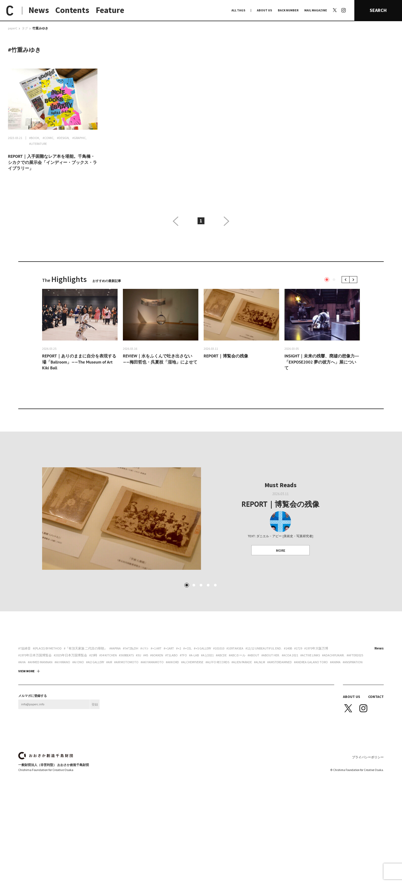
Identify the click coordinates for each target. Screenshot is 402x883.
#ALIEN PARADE (241, 718)
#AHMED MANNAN (40, 718)
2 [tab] (334, 279)
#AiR (109, 718)
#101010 (218, 704)
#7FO (183, 711)
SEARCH (378, 10)
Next (354, 279)
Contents (72, 10)
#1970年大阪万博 (316, 704)
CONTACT (376, 753)
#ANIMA (335, 718)
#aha (22, 718)
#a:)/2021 (207, 711)
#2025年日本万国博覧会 (70, 711)
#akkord (172, 718)
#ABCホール (237, 711)
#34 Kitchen (108, 711)
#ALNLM (259, 718)
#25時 (93, 711)
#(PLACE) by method (47, 704)
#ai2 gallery (95, 718)
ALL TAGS (238, 10)
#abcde (221, 711)
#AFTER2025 (355, 711)
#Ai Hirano (62, 718)
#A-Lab (194, 711)
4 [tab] (208, 641)
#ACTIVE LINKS (310, 711)
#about (253, 711)
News (39, 10)
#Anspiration (353, 718)
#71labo (171, 711)
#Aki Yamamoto (152, 718)
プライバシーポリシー (368, 813)
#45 (145, 711)
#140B (288, 704)
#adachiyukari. (333, 711)
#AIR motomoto (126, 718)
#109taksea (234, 704)
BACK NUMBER (288, 10)
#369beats (126, 711)
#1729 (298, 704)
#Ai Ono (78, 718)
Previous (346, 279)
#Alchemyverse (192, 718)
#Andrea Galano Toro (311, 718)
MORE (280, 550)
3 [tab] (201, 641)
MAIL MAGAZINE (315, 10)
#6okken (156, 711)
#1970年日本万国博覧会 (35, 711)
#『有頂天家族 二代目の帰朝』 (85, 704)
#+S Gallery (202, 704)
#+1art (169, 704)
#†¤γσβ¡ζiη (130, 704)
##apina (115, 704)
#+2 (178, 704)
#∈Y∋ (144, 704)
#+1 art (156, 704)
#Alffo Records (217, 718)
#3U (138, 711)
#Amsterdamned (279, 718)
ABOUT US (264, 10)
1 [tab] (326, 279)
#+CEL (187, 704)
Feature (110, 10)
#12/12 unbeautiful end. (263, 704)
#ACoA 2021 (290, 711)
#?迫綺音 (24, 704)
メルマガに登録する (32, 752)
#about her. (270, 711)
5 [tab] (215, 641)
